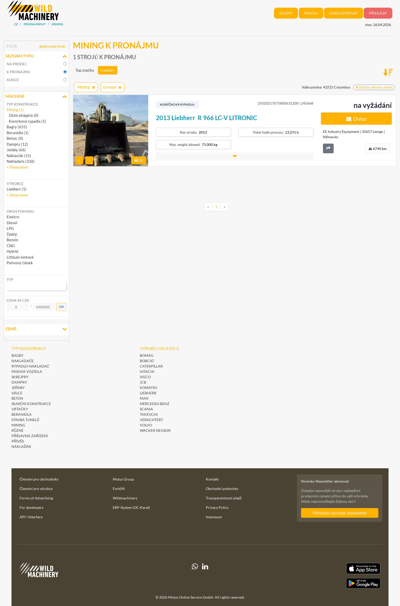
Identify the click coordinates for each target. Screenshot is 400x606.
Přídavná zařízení (29, 436)
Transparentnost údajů (224, 498)
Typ (10, 279)
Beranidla (21, 414)
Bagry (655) (17, 126)
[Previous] (208, 206)
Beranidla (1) (18, 132)
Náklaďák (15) (19, 155)
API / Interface (31, 517)
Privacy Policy (217, 507)
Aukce (13, 80)
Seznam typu (36, 56)
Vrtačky (19, 409)
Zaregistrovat (343, 13)
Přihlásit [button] (378, 13)
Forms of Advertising (36, 498)
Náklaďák (21, 446)
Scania (146, 409)
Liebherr (108, 70)
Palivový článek (20, 262)
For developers (31, 507)
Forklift (119, 488)
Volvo (146, 425)
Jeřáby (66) (16, 149)
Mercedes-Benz (154, 403)
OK (61, 307)
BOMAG (146, 355)
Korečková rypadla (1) (26, 121)
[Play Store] (324, 583)
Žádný (12, 234)
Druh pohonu (20, 211)
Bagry (17, 355)
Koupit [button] (286, 13)
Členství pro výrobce (36, 488)
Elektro (13, 216)
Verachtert (151, 420)
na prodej (17, 64)
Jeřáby (18, 387)
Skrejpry (20, 377)
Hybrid (12, 251)
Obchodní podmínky (222, 488)
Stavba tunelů (25, 420)
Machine (36, 96)
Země (36, 329)
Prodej (311, 13)
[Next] (224, 206)
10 (138, 160)
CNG (11, 245)
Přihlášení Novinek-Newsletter (339, 512)
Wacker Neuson (155, 430)
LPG (10, 228)
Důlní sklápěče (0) (23, 115)
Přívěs (17, 441)
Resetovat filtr (52, 46)
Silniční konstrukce (31, 403)
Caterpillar (151, 366)
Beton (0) (15, 138)
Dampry (19, 382)
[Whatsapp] (195, 575)
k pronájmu (18, 72)
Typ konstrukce (22, 104)
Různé (17, 430)
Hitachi (147, 371)
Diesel (12, 222)
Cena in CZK (18, 300)
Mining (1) (15, 109)
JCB (143, 382)
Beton (17, 398)
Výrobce (15, 183)
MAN (144, 398)
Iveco (145, 377)
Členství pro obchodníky (39, 479)
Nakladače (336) (21, 161)
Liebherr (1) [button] (17, 189)
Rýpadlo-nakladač (30, 366)
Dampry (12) (17, 144)
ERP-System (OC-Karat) (131, 507)
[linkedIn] (205, 575)
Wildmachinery (125, 498)
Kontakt (212, 479)
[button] (17, 167)
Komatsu (148, 387)
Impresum (214, 517)
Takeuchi (149, 414)
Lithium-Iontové (20, 257)
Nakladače (22, 361)
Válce (16, 393)
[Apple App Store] (324, 568)
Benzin (12, 239)
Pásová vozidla (26, 371)
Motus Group (123, 479)
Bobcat (147, 361)
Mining (18, 425)
